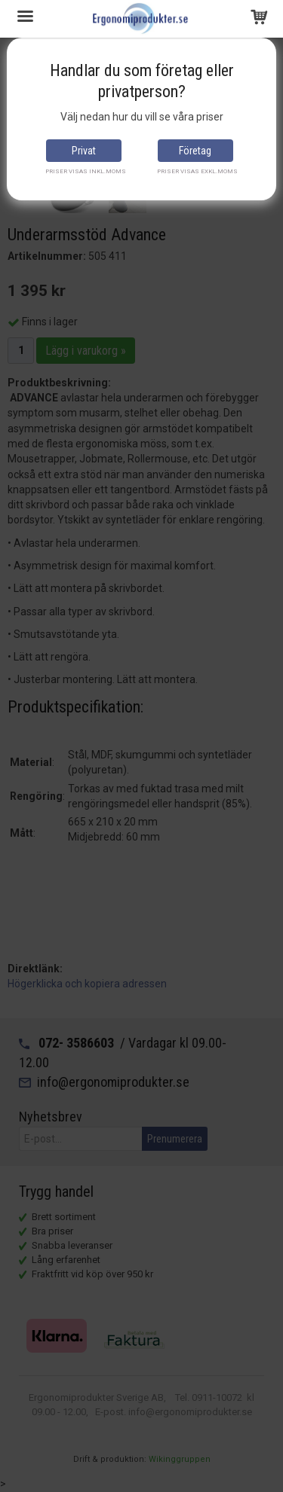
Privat (84, 151)
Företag (195, 151)
